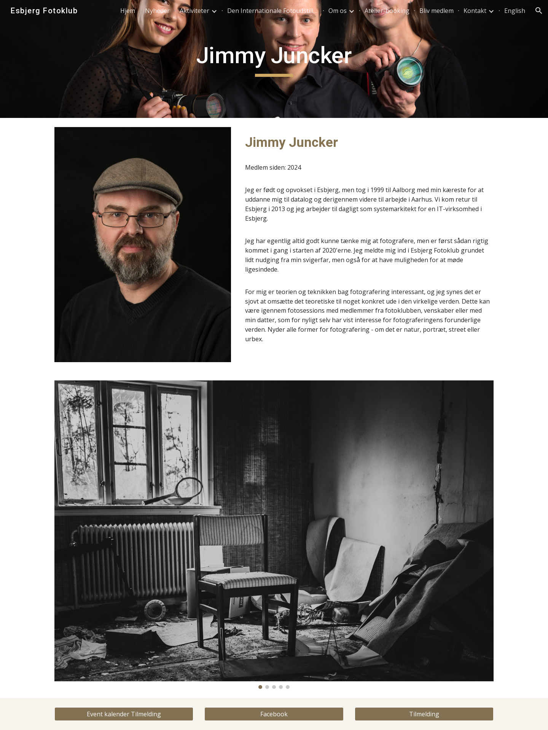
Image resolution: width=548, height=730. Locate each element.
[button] (539, 11)
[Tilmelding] (424, 714)
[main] (274, 59)
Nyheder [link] (157, 10)
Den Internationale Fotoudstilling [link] (273, 10)
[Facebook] (274, 714)
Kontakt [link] (475, 10)
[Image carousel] (274, 534)
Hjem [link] (127, 10)
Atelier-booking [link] (387, 10)
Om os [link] (337, 10)
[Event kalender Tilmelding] (124, 714)
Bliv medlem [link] (436, 10)
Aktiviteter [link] (194, 10)
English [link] (514, 10)
